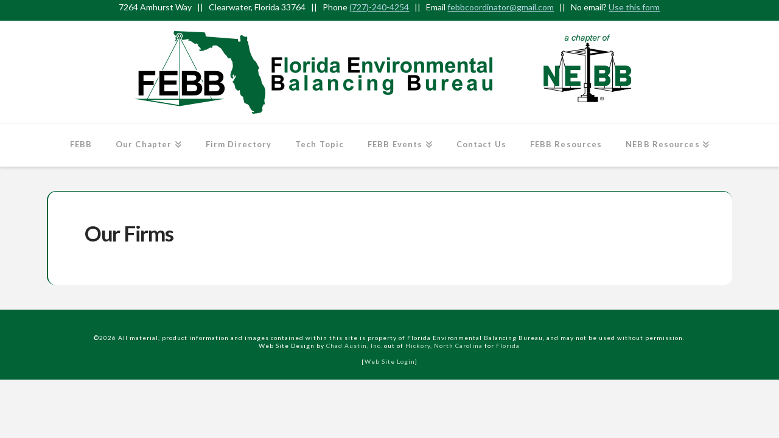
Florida (508, 345)
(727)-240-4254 (379, 7)
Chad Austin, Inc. (354, 345)
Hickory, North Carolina (444, 345)
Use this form (634, 7)
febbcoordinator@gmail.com (500, 7)
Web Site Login (390, 361)
